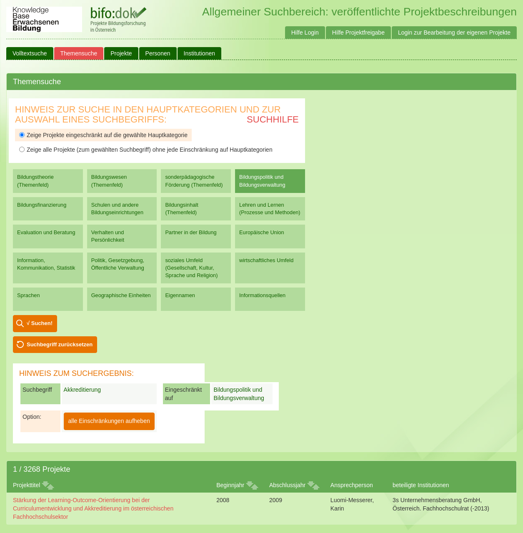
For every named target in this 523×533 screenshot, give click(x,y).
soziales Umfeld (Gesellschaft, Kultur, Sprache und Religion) (191, 267)
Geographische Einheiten (121, 295)
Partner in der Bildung (190, 232)
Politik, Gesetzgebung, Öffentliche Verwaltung (117, 264)
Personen (157, 53)
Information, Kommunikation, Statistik (46, 264)
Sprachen (28, 295)
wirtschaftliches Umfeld (266, 260)
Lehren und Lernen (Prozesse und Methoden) (269, 208)
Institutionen (199, 53)
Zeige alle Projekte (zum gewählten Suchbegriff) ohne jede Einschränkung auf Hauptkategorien (146, 149)
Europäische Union (261, 232)
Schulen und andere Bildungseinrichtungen (117, 208)
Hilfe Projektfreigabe (358, 32)
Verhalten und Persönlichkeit (107, 236)
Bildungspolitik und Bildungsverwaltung (262, 181)
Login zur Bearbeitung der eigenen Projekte (454, 32)
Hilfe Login (305, 32)
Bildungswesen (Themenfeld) (109, 181)
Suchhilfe (273, 119)
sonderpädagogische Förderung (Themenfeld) (194, 181)
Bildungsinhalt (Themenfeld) (181, 208)
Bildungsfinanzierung (41, 205)
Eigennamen (180, 295)
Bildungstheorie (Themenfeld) (35, 181)
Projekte (121, 53)
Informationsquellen (262, 295)
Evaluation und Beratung (46, 232)
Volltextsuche (30, 53)
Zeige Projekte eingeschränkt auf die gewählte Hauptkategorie (103, 135)
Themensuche (79, 53)
